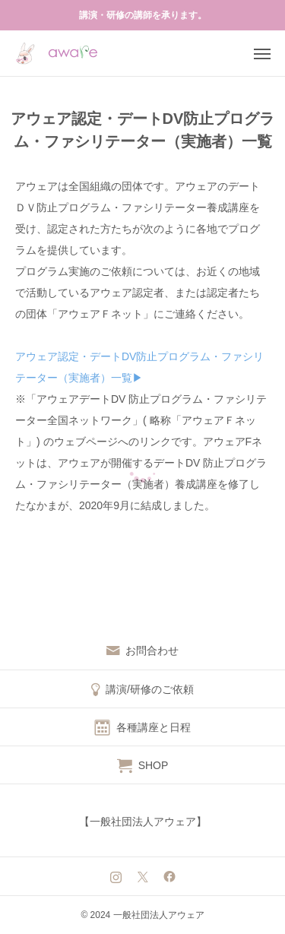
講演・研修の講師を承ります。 (143, 15)
